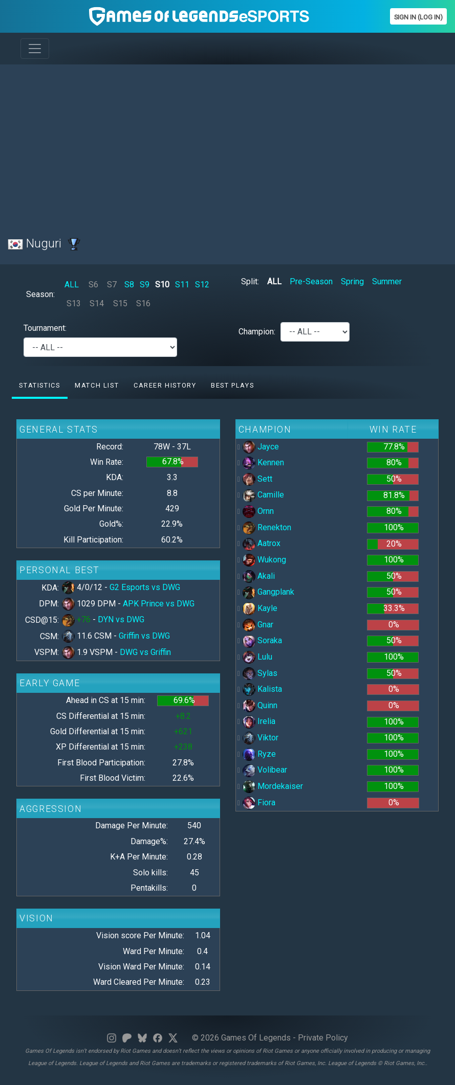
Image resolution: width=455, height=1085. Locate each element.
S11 (182, 284)
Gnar (258, 624)
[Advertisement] (227, 144)
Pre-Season (311, 281)
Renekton (267, 527)
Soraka (262, 640)
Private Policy (323, 1038)
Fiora (259, 802)
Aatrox (261, 543)
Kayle (260, 608)
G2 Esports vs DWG (145, 587)
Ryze (259, 754)
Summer (387, 281)
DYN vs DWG (121, 619)
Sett (257, 479)
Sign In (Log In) (418, 17)
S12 (202, 284)
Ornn (258, 511)
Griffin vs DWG (144, 636)
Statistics (39, 385)
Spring (352, 281)
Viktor (260, 737)
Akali (259, 576)
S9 (144, 284)
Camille (263, 495)
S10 (162, 284)
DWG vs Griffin (145, 652)
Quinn (260, 705)
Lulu (257, 657)
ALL (71, 284)
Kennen (263, 462)
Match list (97, 385)
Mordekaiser (273, 786)
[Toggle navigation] (34, 48)
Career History (165, 385)
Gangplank (268, 592)
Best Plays (232, 385)
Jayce (261, 446)
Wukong (264, 559)
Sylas (260, 673)
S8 (129, 284)
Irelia (259, 721)
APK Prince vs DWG (158, 603)
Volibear (265, 770)
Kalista (262, 689)
